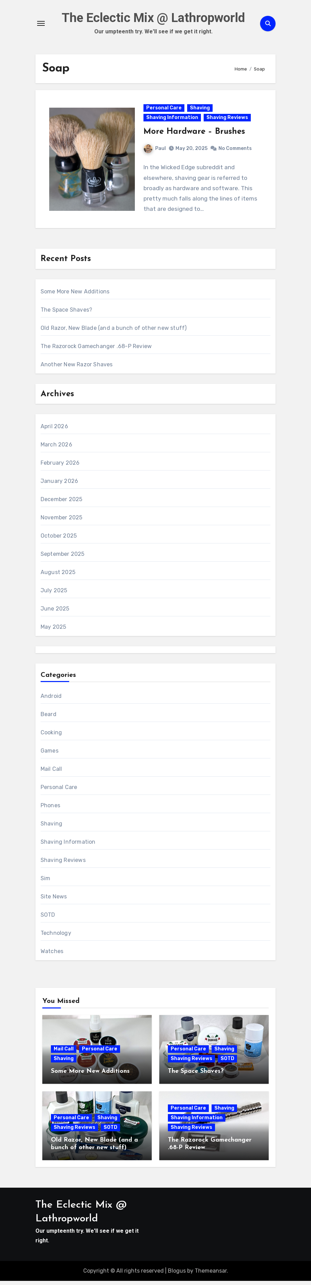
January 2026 (59, 485)
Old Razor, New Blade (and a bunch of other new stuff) (114, 331)
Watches (52, 955)
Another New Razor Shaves (77, 368)
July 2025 (54, 594)
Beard (48, 718)
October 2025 (59, 540)
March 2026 (56, 448)
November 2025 (62, 521)
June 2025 (55, 612)
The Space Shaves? (66, 313)
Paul (155, 151)
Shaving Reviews (227, 120)
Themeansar (211, 1275)
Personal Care (164, 110)
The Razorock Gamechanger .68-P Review (96, 350)
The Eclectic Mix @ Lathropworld (153, 18)
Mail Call (51, 773)
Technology (56, 937)
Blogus (177, 1275)
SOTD (48, 919)
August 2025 (58, 576)
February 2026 (60, 467)
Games (49, 755)
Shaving (200, 110)
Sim (46, 882)
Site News (54, 900)
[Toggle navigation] (40, 24)
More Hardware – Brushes (194, 134)
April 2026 (54, 430)
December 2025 (62, 503)
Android (51, 700)
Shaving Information (173, 120)
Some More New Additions (75, 295)
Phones (50, 809)
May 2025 (53, 631)
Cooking (51, 736)
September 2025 (63, 558)
